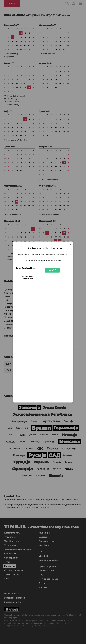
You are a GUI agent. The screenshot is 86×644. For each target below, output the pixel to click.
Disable (52, 270)
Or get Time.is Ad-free (25, 268)
